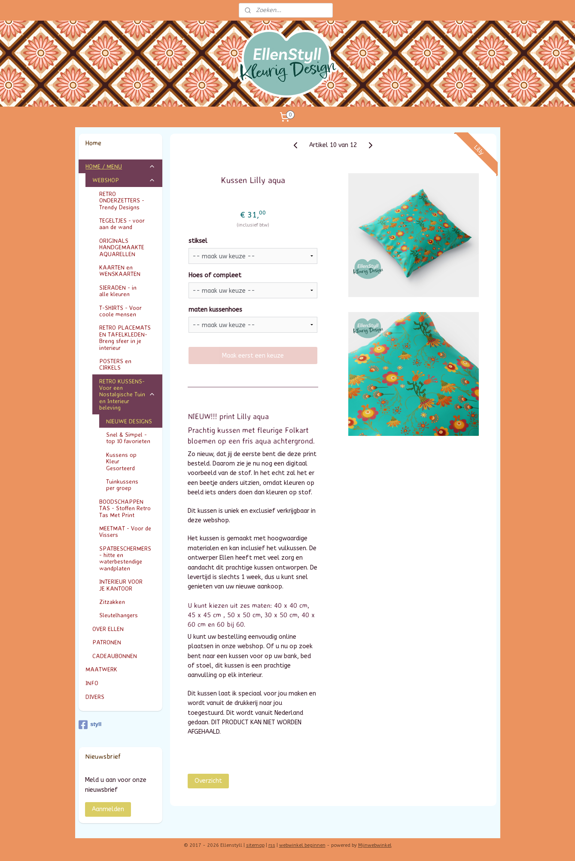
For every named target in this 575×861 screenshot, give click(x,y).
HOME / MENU (120, 166)
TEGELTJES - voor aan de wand (122, 223)
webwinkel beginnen (302, 845)
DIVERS (94, 696)
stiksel (198, 241)
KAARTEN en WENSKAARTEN (127, 270)
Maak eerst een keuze (253, 355)
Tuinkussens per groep (130, 484)
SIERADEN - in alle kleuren (127, 290)
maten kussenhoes (215, 309)
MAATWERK (120, 669)
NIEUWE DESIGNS (129, 421)
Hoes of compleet (215, 275)
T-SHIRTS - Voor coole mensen (127, 311)
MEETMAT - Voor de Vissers (125, 531)
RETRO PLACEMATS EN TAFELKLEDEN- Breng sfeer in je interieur (125, 337)
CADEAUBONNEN (114, 655)
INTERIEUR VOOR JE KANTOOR (127, 584)
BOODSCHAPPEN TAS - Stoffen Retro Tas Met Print (125, 508)
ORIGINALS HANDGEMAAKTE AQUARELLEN (121, 247)
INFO (120, 682)
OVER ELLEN (108, 628)
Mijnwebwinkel (375, 845)
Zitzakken (112, 601)
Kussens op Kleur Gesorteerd (130, 461)
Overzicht (208, 780)
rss (271, 845)
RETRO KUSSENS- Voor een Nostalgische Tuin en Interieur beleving (127, 394)
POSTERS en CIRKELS (127, 364)
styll (90, 725)
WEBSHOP (123, 180)
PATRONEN (106, 642)
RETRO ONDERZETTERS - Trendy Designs (127, 200)
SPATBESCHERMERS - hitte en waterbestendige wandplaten (125, 558)
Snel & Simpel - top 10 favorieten (128, 437)
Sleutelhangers (118, 615)
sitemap (255, 845)
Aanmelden (108, 809)
